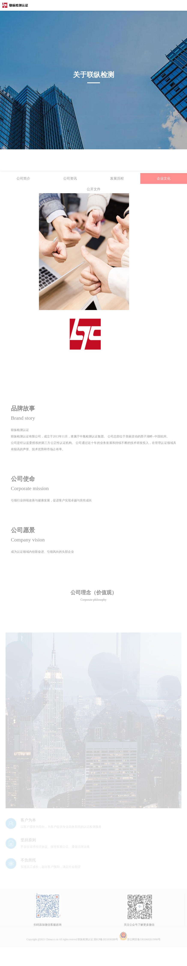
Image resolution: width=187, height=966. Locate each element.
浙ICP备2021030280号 (106, 953)
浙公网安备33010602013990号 (139, 953)
